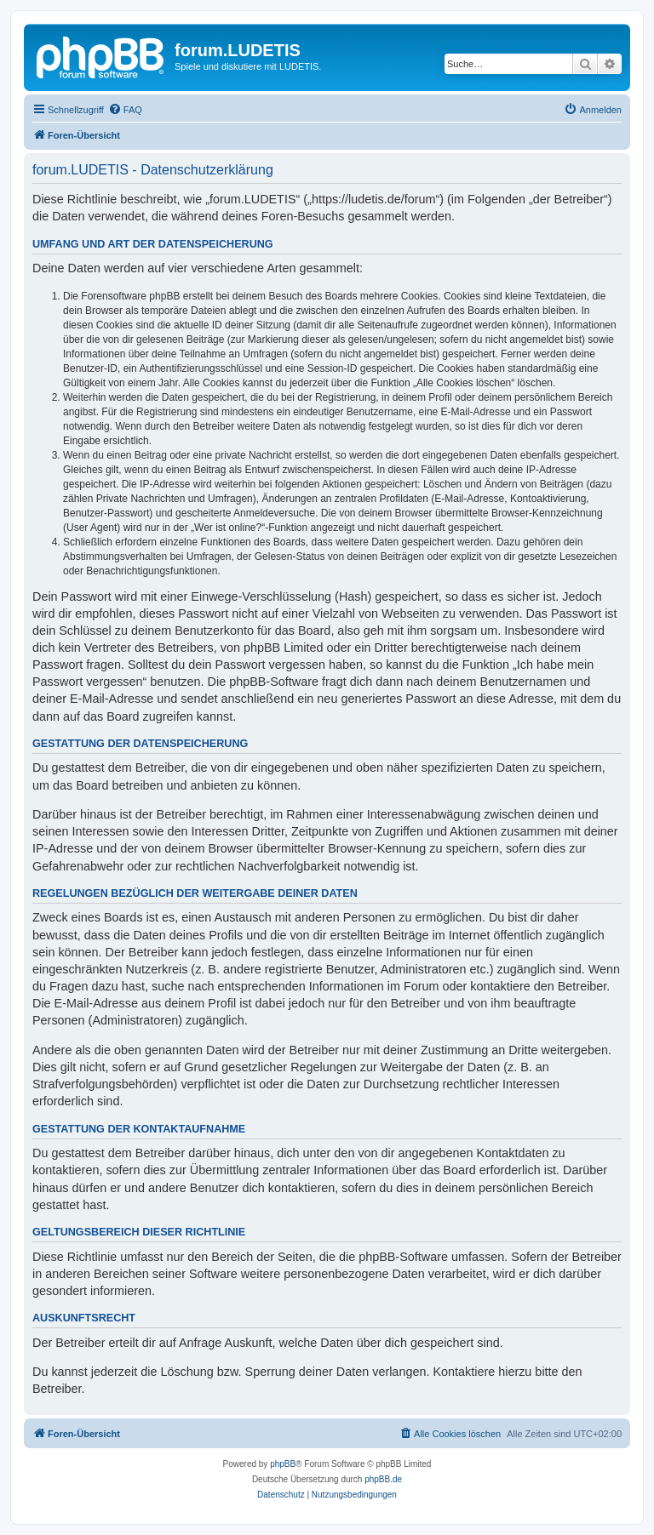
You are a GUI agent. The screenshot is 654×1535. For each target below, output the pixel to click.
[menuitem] (125, 110)
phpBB (282, 1464)
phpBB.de (383, 1479)
